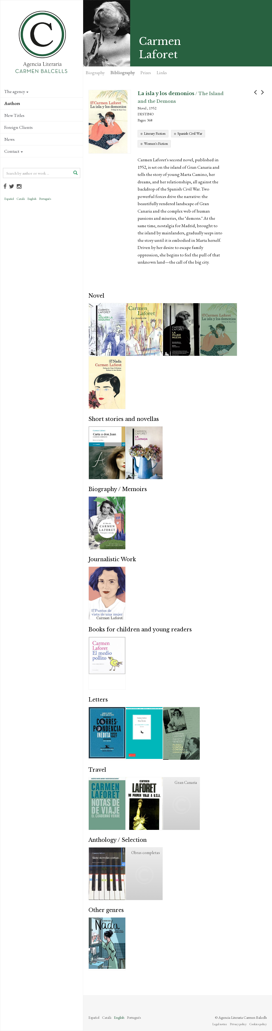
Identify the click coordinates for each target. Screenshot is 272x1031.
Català (20, 199)
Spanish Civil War (189, 133)
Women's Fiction (156, 143)
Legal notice (219, 1024)
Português (45, 199)
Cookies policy (258, 1024)
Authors (12, 103)
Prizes (146, 72)
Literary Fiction (154, 133)
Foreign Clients (18, 127)
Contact (13, 151)
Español (9, 199)
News (9, 139)
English (31, 199)
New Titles (14, 115)
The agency (16, 91)
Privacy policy (238, 1024)
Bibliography (122, 72)
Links (162, 72)
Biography (95, 72)
